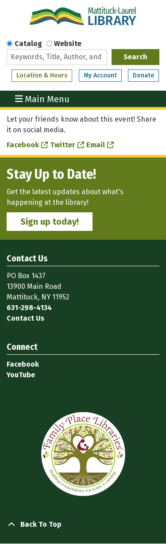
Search (135, 57)
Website (67, 43)
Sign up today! (49, 221)
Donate (143, 75)
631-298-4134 (29, 307)
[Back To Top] (83, 524)
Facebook (23, 145)
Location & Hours (41, 75)
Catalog (28, 43)
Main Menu (42, 98)
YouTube (21, 375)
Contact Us (25, 318)
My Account (100, 75)
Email (95, 145)
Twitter (62, 145)
